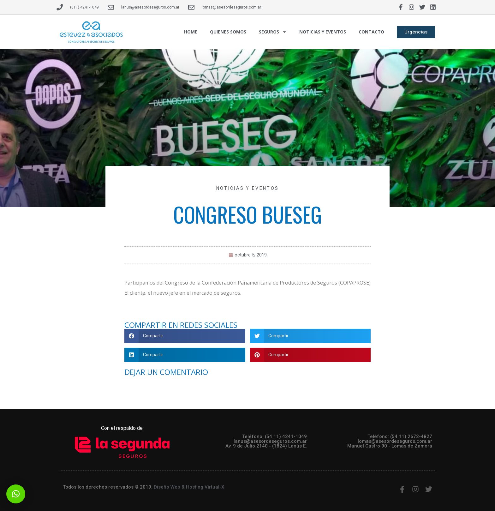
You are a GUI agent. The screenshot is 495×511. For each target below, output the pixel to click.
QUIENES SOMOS (228, 32)
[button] (184, 336)
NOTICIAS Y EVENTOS (322, 32)
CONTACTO (371, 32)
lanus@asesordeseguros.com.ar (270, 441)
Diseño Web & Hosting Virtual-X (189, 487)
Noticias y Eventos (247, 188)
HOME (190, 32)
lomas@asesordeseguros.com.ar (395, 441)
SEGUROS (273, 32)
